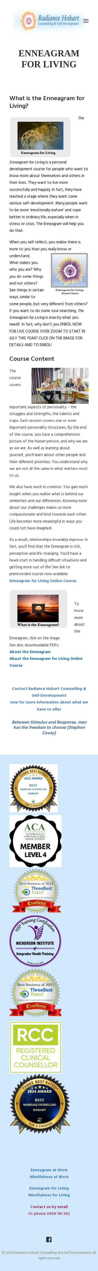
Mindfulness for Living (49, 1195)
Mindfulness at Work (49, 1177)
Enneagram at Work (49, 1170)
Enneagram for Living (49, 1188)
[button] (86, 21)
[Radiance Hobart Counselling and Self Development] (49, 21)
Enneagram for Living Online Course (42, 581)
